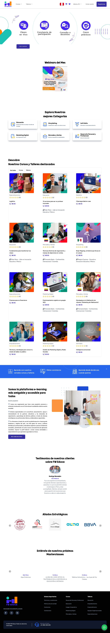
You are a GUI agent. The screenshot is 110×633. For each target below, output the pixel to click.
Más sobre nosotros (16, 436)
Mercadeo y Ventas (71, 614)
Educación (69, 603)
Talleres (28, 170)
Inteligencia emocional (83, 350)
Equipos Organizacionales (95, 610)
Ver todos (13, 170)
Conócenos (47, 607)
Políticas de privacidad (50, 603)
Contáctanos (47, 610)
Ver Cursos (23, 46)
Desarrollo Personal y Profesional (75, 600)
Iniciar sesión (90, 4)
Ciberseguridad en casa (83, 201)
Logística (12, 201)
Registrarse (101, 4)
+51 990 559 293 (45, 625)
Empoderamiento (92, 603)
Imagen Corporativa (71, 607)
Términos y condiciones (50, 600)
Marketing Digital (70, 610)
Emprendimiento (92, 607)
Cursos (21, 170)
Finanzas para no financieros (18, 300)
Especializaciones (92, 614)
